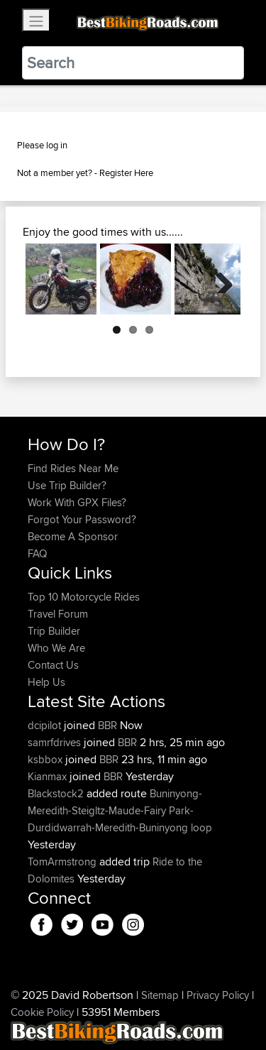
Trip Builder (54, 630)
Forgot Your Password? (82, 519)
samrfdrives (56, 742)
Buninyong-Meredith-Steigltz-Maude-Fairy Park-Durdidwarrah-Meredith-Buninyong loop (120, 810)
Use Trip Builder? (67, 485)
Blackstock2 (57, 793)
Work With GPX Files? (77, 502)
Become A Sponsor (73, 536)
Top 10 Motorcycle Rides (84, 596)
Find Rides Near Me (73, 468)
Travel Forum (58, 613)
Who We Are (56, 647)
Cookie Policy (42, 1012)
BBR (107, 725)
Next (219, 279)
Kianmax (49, 776)
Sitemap (160, 995)
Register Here (126, 172)
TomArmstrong (63, 861)
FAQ (37, 553)
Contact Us (53, 664)
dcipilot (46, 725)
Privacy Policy (218, 995)
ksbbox (46, 759)
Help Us (46, 681)
